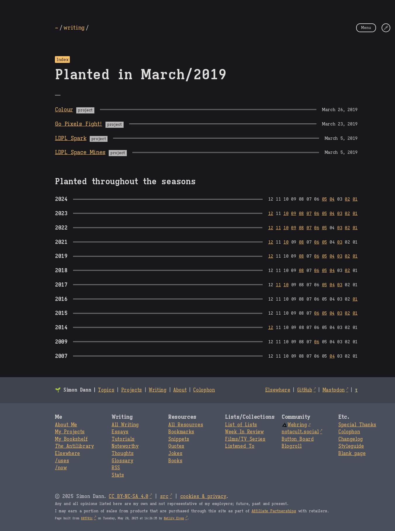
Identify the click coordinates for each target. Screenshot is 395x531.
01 (355, 199)
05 (324, 199)
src (164, 496)
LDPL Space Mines (80, 152)
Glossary (122, 461)
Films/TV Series (245, 439)
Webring (294, 425)
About (179, 390)
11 (278, 227)
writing (73, 27)
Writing (158, 390)
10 (285, 213)
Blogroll (292, 446)
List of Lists (241, 425)
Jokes (175, 453)
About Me (66, 425)
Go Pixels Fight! (78, 123)
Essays (120, 432)
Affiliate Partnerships (274, 511)
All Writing (125, 425)
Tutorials (123, 439)
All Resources (185, 425)
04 (332, 199)
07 (308, 213)
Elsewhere (277, 390)
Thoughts (123, 453)
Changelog (350, 439)
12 (270, 213)
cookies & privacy (203, 496)
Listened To (239, 446)
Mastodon (334, 390)
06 (316, 213)
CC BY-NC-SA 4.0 (128, 496)
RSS (116, 468)
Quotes (176, 446)
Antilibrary (74, 446)
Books (175, 461)
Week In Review (244, 432)
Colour (64, 109)
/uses (62, 461)
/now (61, 468)
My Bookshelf (71, 439)
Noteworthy (125, 446)
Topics (106, 390)
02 (347, 199)
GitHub (304, 390)
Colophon (204, 390)
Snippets (178, 439)
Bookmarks (181, 432)
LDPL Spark (70, 138)
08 (301, 213)
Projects (131, 390)
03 (339, 213)
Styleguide (351, 446)
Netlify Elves (174, 518)
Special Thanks (357, 425)
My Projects (70, 432)
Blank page (351, 453)
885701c (87, 518)
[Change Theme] (386, 27)
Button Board (298, 439)
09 (293, 213)
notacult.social (300, 432)
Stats (118, 475)
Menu (366, 27)
